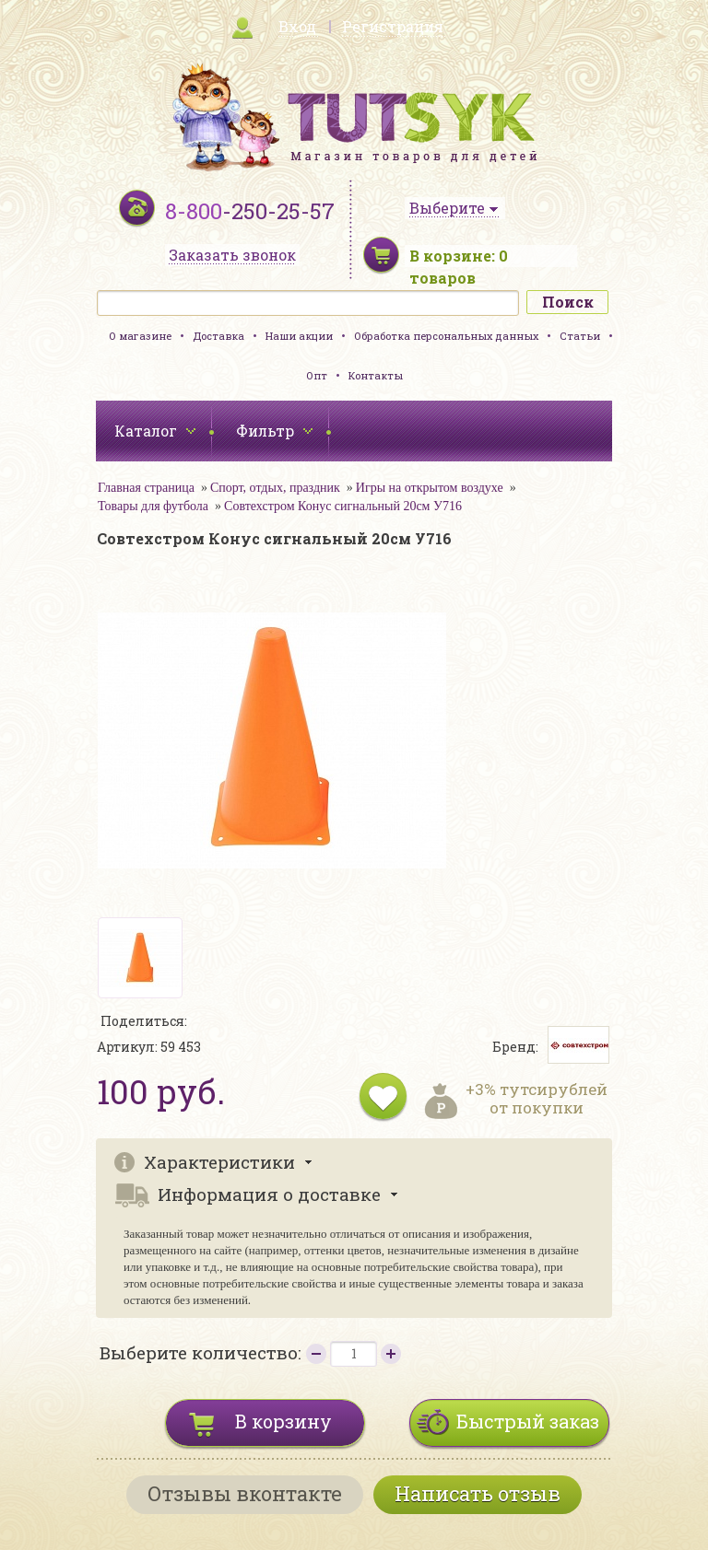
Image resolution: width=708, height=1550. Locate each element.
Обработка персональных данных (446, 336)
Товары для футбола (153, 506)
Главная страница (146, 488)
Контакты (375, 375)
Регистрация (392, 26)
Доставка (218, 336)
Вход (297, 26)
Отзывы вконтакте (245, 1493)
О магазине (140, 336)
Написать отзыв (477, 1493)
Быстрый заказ (527, 1421)
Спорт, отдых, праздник (275, 488)
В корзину (283, 1421)
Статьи (580, 336)
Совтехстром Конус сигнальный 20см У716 (343, 506)
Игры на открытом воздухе (429, 488)
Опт (316, 375)
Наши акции (299, 336)
